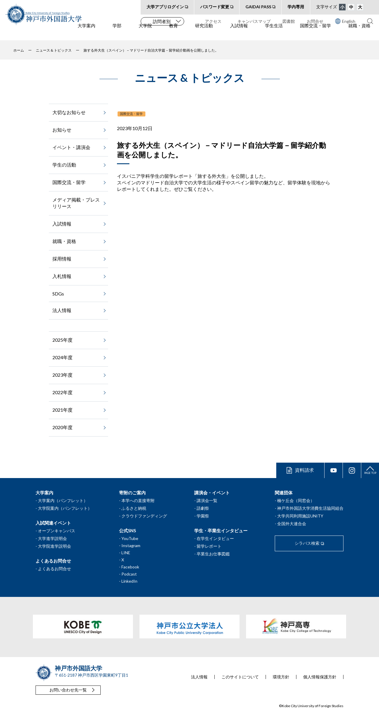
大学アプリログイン (165, 6)
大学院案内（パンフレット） (65, 508)
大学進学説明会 (52, 538)
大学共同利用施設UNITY (300, 515)
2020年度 (62, 427)
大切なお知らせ (69, 112)
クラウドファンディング (144, 515)
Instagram (130, 545)
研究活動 (204, 33)
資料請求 (304, 470)
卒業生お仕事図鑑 (213, 553)
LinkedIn (129, 581)
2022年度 (62, 392)
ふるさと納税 (133, 508)
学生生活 (274, 33)
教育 (173, 33)
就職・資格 (359, 33)
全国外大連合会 (291, 523)
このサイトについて (240, 677)
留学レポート (209, 546)
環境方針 (281, 677)
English (345, 21)
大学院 (145, 33)
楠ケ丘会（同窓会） (295, 500)
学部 (117, 33)
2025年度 (62, 340)
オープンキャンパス (56, 530)
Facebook (130, 566)
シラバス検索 (307, 543)
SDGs (58, 293)
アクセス (213, 21)
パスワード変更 (214, 6)
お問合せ (315, 21)
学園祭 (203, 515)
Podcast (129, 573)
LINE (125, 552)
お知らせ (61, 129)
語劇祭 (203, 508)
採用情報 (61, 258)
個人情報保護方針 (319, 677)
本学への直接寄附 (138, 500)
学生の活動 (64, 164)
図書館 (288, 21)
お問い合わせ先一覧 (68, 689)
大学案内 (86, 33)
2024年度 (62, 357)
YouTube (129, 538)
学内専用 (296, 6)
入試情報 (239, 33)
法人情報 (61, 310)
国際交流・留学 (315, 33)
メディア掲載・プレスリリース (76, 203)
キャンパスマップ (254, 21)
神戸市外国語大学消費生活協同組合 (310, 508)
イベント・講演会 (71, 147)
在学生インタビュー (215, 538)
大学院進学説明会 (54, 546)
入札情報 (61, 276)
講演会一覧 (207, 500)
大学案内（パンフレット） (63, 500)
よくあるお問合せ (54, 568)
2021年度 (62, 410)
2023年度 (62, 375)
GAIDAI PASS (258, 6)
